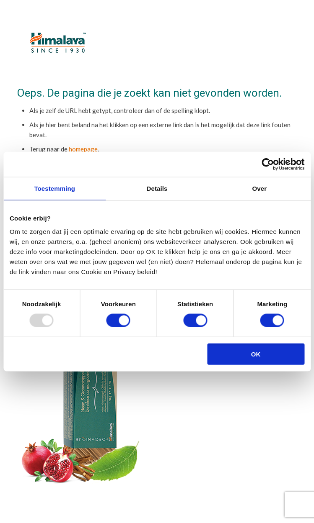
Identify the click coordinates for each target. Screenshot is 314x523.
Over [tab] (259, 188)
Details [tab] (157, 188)
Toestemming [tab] (54, 188)
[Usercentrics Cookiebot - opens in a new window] (267, 164)
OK (256, 353)
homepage (83, 149)
